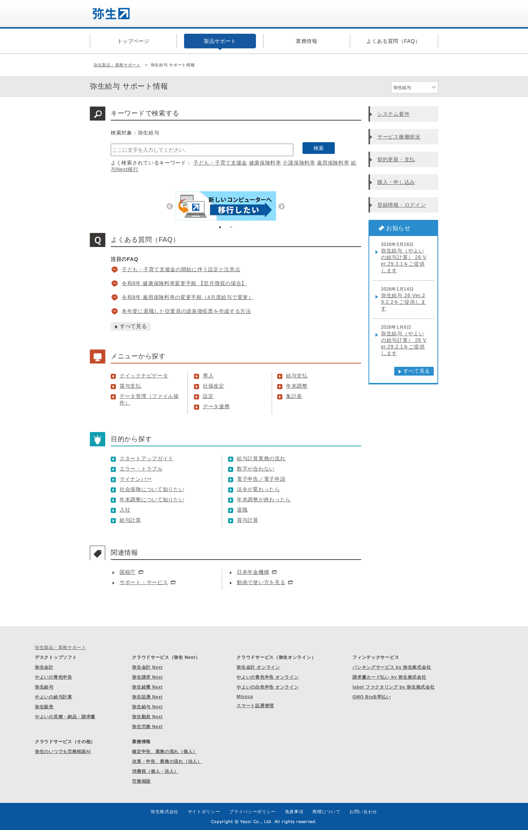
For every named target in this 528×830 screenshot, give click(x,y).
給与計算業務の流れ (261, 458)
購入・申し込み (396, 182)
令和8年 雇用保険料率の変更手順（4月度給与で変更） (188, 297)
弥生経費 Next (147, 687)
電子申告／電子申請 (261, 479)
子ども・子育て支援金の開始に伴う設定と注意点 (181, 269)
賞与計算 (247, 520)
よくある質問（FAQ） (393, 41)
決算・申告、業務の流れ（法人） (167, 761)
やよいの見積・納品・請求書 (65, 716)
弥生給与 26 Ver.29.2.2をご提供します (403, 301)
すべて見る (133, 326)
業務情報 (307, 41)
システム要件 (393, 114)
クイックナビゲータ (144, 376)
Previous (169, 206)
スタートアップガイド (146, 458)
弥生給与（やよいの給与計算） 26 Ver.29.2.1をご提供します (403, 343)
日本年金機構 (253, 572)
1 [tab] (220, 227)
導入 (208, 376)
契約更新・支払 (396, 159)
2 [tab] (231, 227)
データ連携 (216, 406)
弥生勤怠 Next (147, 716)
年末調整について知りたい (152, 499)
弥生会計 (44, 667)
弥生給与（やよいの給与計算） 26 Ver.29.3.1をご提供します (403, 260)
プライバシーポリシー (252, 811)
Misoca (244, 696)
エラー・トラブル (141, 469)
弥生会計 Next (147, 667)
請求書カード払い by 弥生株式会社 (389, 677)
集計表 (294, 396)
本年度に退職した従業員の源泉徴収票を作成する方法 (186, 311)
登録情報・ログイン (401, 205)
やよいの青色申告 (53, 677)
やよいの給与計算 (53, 697)
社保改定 (213, 386)
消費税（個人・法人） (155, 771)
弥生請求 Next (147, 677)
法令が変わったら (258, 489)
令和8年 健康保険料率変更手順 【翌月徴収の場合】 (184, 283)
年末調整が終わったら (264, 499)
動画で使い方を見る (261, 582)
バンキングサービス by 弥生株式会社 (391, 667)
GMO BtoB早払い (371, 697)
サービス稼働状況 (399, 137)
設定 (208, 396)
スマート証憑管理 (255, 705)
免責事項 (294, 811)
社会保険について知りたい (152, 489)
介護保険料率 (299, 163)
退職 (242, 510)
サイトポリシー (204, 811)
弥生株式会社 (165, 811)
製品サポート (220, 41)
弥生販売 (44, 706)
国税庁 (128, 572)
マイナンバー (136, 479)
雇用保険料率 (333, 163)
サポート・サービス (144, 582)
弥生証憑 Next (147, 697)
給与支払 (297, 376)
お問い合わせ (363, 811)
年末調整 (297, 386)
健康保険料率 (265, 163)
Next (281, 206)
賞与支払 (130, 386)
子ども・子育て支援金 (220, 163)
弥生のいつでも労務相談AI (63, 751)
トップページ (133, 41)
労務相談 (141, 781)
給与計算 (130, 520)
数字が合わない (256, 469)
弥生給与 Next (147, 706)
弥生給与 (44, 687)
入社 (125, 510)
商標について (326, 811)
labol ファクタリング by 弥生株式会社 (393, 687)
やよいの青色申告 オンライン (267, 677)
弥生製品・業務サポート (117, 65)
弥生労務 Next (147, 726)
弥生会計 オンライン (258, 667)
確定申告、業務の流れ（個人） (164, 751)
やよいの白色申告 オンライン (267, 687)
